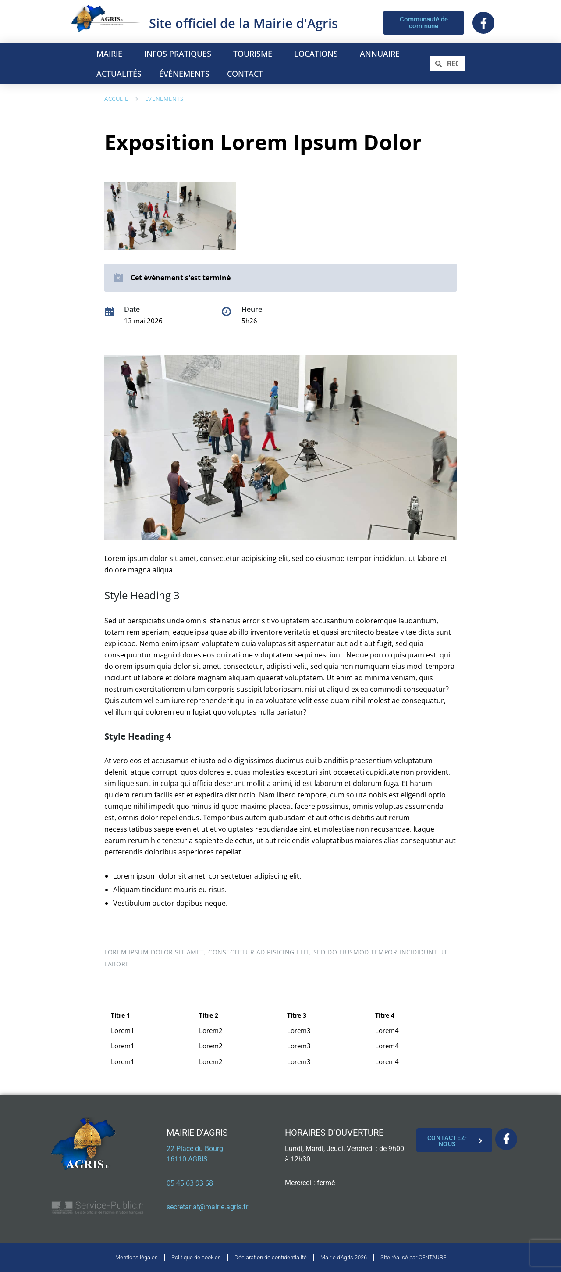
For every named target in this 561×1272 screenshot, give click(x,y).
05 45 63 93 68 (190, 1183)
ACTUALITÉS (119, 73)
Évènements (164, 99)
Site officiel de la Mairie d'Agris (243, 23)
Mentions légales (136, 1257)
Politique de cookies (196, 1257)
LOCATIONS (318, 53)
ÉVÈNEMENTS (184, 73)
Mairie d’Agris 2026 (343, 1257)
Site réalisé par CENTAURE (413, 1257)
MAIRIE (111, 53)
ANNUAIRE (382, 53)
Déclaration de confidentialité (270, 1257)
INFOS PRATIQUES (180, 53)
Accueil (116, 99)
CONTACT (245, 73)
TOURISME (255, 53)
